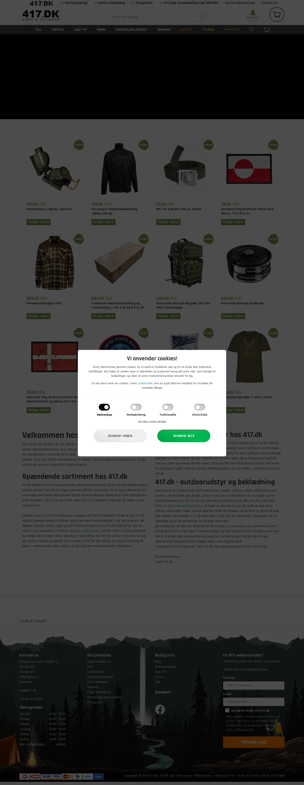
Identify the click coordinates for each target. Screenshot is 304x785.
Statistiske (199, 415)
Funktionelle (168, 415)
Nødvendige (104, 415)
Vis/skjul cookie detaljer (152, 422)
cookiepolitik (145, 383)
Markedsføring (136, 415)
